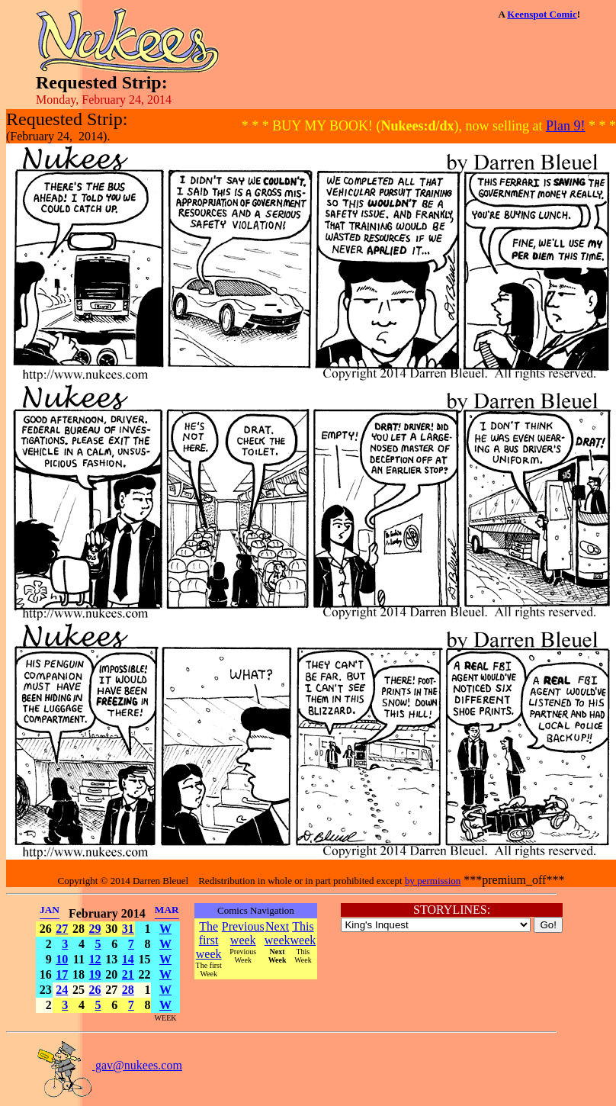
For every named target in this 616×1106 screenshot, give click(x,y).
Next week (277, 933)
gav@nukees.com (109, 1065)
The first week (209, 940)
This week (303, 933)
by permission (432, 880)
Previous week (243, 933)
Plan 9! (566, 125)
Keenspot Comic (541, 14)
